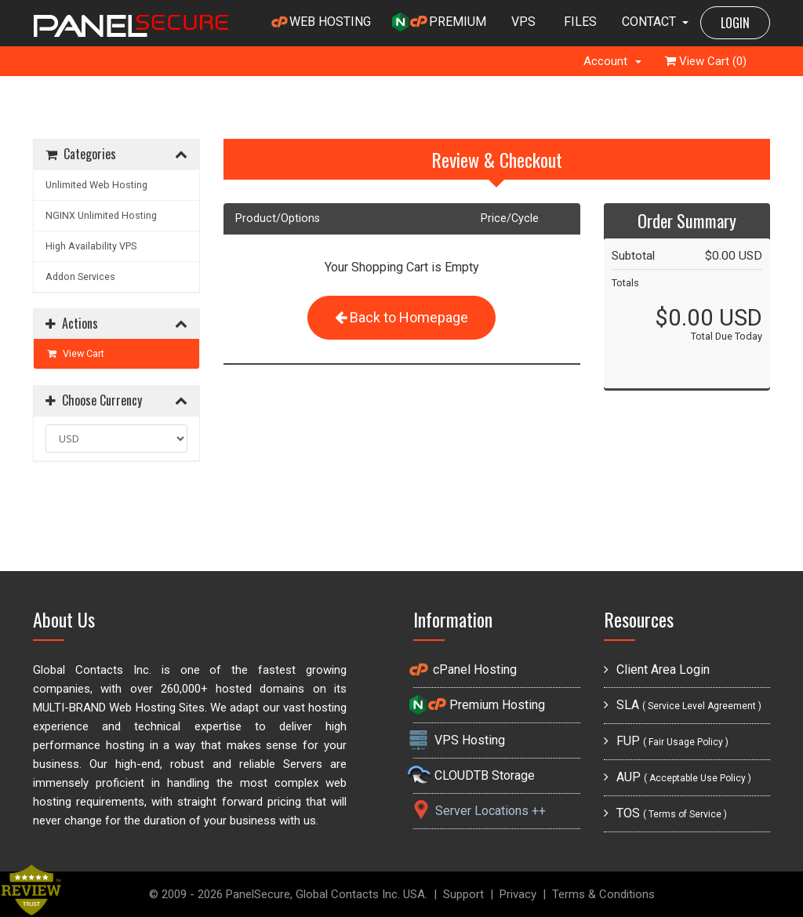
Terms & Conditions (603, 894)
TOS (665, 813)
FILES (580, 21)
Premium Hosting (479, 705)
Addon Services (80, 276)
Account (612, 61)
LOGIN (735, 22)
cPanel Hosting (465, 669)
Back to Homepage (401, 317)
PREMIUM (439, 22)
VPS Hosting (459, 740)
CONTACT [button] (655, 21)
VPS (523, 21)
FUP (666, 740)
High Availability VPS (90, 246)
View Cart (74, 353)
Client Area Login (657, 669)
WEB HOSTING (321, 22)
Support (463, 894)
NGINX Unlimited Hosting (101, 215)
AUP (677, 777)
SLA (682, 704)
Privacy (518, 894)
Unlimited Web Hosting (96, 185)
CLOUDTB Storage (474, 775)
